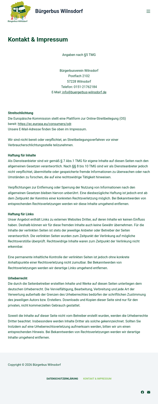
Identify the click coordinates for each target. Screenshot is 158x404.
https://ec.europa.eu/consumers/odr (44, 124)
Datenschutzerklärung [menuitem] (62, 378)
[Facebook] (142, 392)
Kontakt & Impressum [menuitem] (97, 378)
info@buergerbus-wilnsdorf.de (84, 92)
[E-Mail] (148, 392)
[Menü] (148, 11)
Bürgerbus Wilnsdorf (59, 11)
